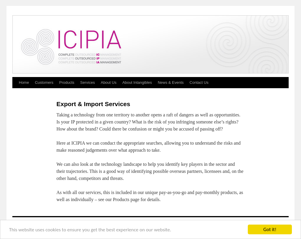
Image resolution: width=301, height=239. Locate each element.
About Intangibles (137, 82)
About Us (108, 82)
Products (66, 82)
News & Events (171, 82)
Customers (44, 82)
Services (87, 82)
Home (24, 82)
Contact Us (199, 82)
